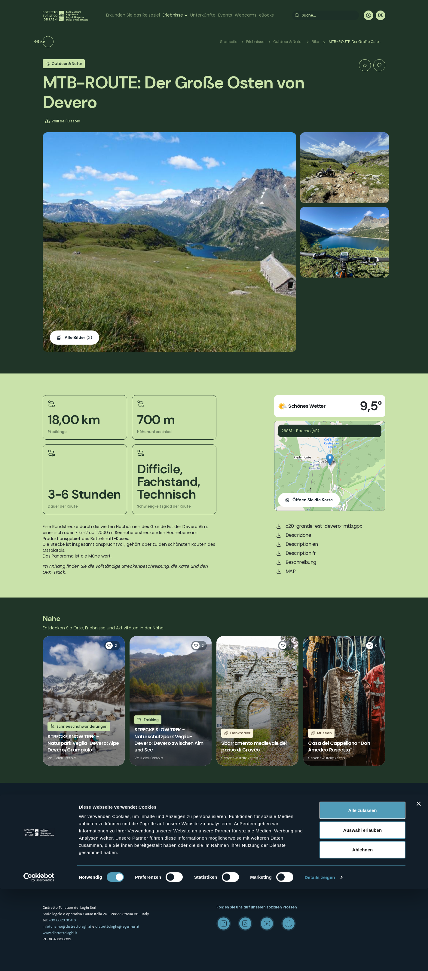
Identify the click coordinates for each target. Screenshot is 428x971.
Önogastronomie (232, 835)
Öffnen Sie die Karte (312, 499)
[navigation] (380, 15)
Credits (309, 846)
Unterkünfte (203, 15)
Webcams (245, 15)
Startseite (228, 41)
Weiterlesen (84, 701)
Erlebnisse (173, 15)
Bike (57, 41)
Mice (307, 803)
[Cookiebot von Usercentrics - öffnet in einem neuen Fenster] (39, 959)
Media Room (314, 825)
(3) (78, 338)
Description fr (301, 553)
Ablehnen (362, 931)
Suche (297, 15)
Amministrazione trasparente (156, 857)
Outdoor (223, 803)
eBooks (266, 15)
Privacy (136, 835)
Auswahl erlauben (362, 911)
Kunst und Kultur (231, 814)
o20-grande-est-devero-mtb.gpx (324, 526)
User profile (368, 15)
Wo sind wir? (141, 814)
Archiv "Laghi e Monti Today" (329, 835)
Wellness (224, 825)
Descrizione (298, 535)
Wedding (311, 814)
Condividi (365, 65)
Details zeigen (319, 959)
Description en (302, 544)
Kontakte (137, 825)
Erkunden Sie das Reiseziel (133, 15)
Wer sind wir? (142, 803)
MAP (291, 571)
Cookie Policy (142, 846)
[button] (330, 459)
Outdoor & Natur (288, 41)
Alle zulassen (362, 892)
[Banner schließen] (419, 885)
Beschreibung (301, 562)
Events (225, 15)
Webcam (224, 846)
